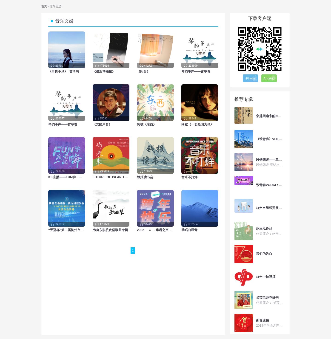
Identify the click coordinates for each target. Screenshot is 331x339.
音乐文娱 (64, 20)
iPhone (251, 78)
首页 (44, 6)
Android (270, 78)
